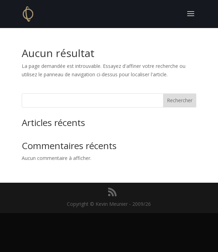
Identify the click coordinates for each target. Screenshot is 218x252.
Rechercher (179, 100)
